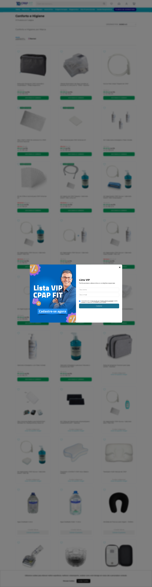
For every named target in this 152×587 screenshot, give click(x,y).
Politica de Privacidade (106, 301)
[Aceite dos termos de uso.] (79, 301)
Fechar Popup (120, 267)
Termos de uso (95, 301)
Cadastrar (99, 306)
